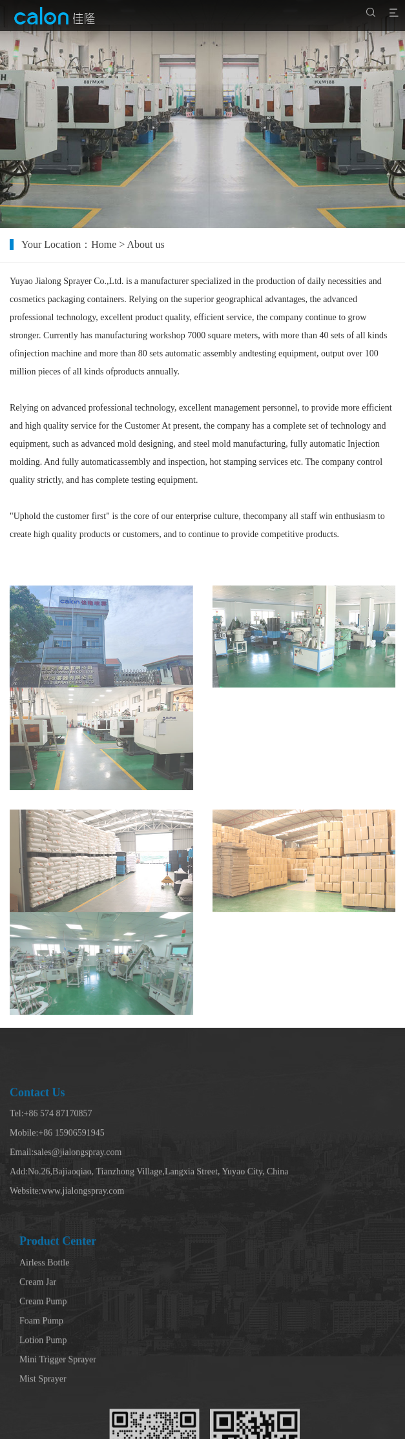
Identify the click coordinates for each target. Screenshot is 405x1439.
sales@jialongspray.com (77, 1197)
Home (115, 244)
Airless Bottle (44, 1322)
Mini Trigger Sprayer (57, 1419)
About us (157, 244)
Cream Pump (43, 1360)
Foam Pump (41, 1380)
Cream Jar (37, 1341)
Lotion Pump (43, 1399)
